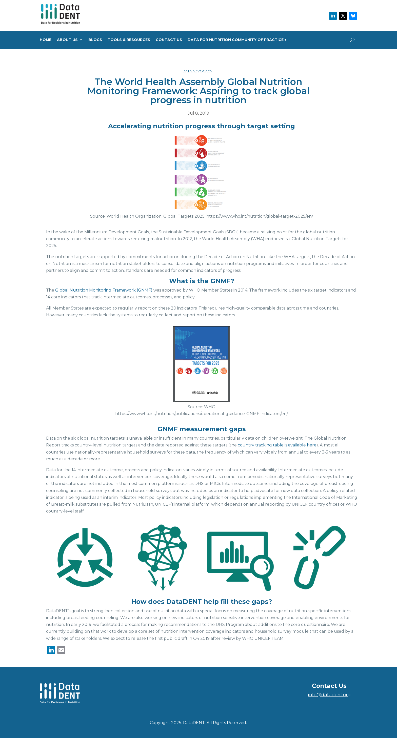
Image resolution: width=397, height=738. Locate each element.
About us (67, 40)
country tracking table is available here (277, 445)
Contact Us (169, 40)
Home (45, 40)
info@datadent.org (329, 695)
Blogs (95, 40)
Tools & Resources (129, 40)
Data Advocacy (197, 71)
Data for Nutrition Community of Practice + (237, 40)
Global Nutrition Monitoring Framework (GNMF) (103, 290)
